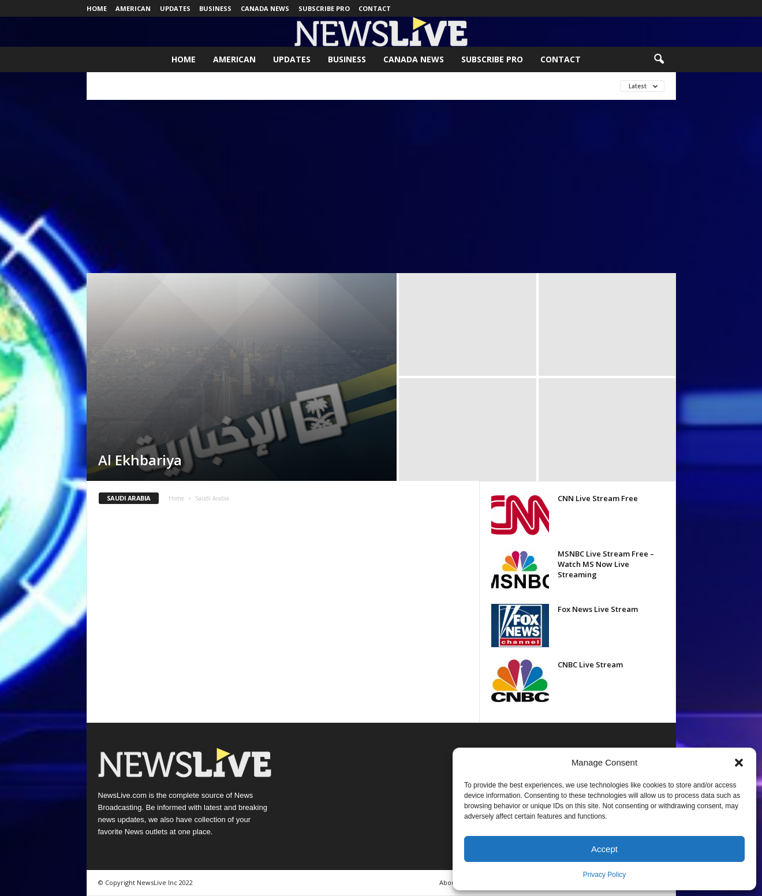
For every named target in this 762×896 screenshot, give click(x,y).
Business (215, 8)
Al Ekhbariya (140, 459)
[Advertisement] (381, 186)
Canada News (265, 8)
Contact (374, 8)
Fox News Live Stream (598, 609)
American (133, 8)
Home (97, 8)
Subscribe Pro (324, 8)
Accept (604, 849)
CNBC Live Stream (590, 664)
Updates (175, 8)
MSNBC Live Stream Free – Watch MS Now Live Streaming (606, 564)
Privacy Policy (604, 875)
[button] (739, 762)
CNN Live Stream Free (598, 498)
